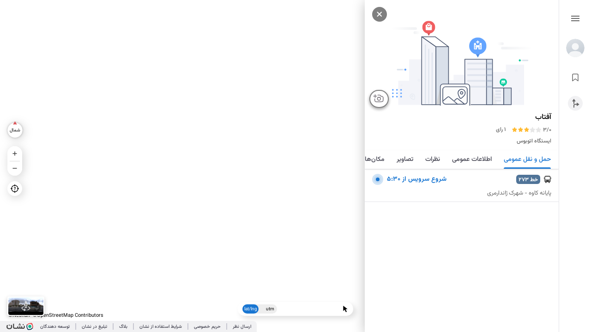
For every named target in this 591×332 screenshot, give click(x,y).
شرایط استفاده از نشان (160, 326)
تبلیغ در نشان (94, 326)
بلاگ (123, 326)
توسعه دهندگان (55, 326)
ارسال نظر (242, 326)
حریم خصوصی (207, 326)
